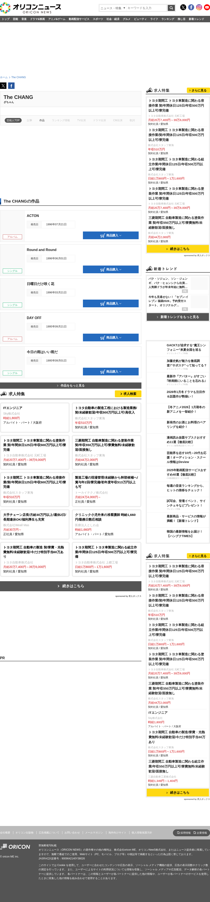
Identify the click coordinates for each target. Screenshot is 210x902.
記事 (29, 120)
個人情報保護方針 (142, 832)
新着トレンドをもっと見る (178, 317)
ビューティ (140, 19)
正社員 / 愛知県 (106, 489)
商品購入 (110, 235)
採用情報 (185, 832)
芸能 (15, 19)
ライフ (154, 19)
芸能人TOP (13, 120)
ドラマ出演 (99, 120)
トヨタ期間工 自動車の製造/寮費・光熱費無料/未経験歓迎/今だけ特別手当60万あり (177, 737)
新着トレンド (196, 19)
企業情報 (202, 832)
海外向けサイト (117, 832)
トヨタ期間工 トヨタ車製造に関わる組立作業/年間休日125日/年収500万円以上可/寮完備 (176, 164)
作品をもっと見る (71, 385)
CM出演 (117, 120)
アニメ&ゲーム (57, 19)
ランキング (167, 19)
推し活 (181, 19)
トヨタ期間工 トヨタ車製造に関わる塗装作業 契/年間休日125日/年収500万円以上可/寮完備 (176, 193)
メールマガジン (94, 832)
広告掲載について (49, 832)
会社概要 (5, 832)
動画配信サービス (79, 19)
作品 (42, 120)
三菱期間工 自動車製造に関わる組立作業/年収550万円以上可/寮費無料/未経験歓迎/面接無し (176, 766)
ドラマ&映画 (37, 19)
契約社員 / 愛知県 (106, 417)
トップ (5, 19)
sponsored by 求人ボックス (128, 596)
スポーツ (98, 19)
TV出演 (81, 120)
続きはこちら (73, 586)
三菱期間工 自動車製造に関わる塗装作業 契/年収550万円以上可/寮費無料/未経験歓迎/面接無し (176, 222)
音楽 (24, 19)
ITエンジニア (158, 712)
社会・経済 (112, 19)
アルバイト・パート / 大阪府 (34, 415)
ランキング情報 (61, 120)
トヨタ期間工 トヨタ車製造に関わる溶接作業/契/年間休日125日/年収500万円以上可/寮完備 (176, 135)
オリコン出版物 (24, 832)
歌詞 (132, 120)
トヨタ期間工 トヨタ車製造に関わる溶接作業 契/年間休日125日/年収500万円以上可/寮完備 (176, 105)
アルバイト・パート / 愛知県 (106, 524)
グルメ (126, 19)
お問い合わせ (72, 832)
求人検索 (129, 394)
